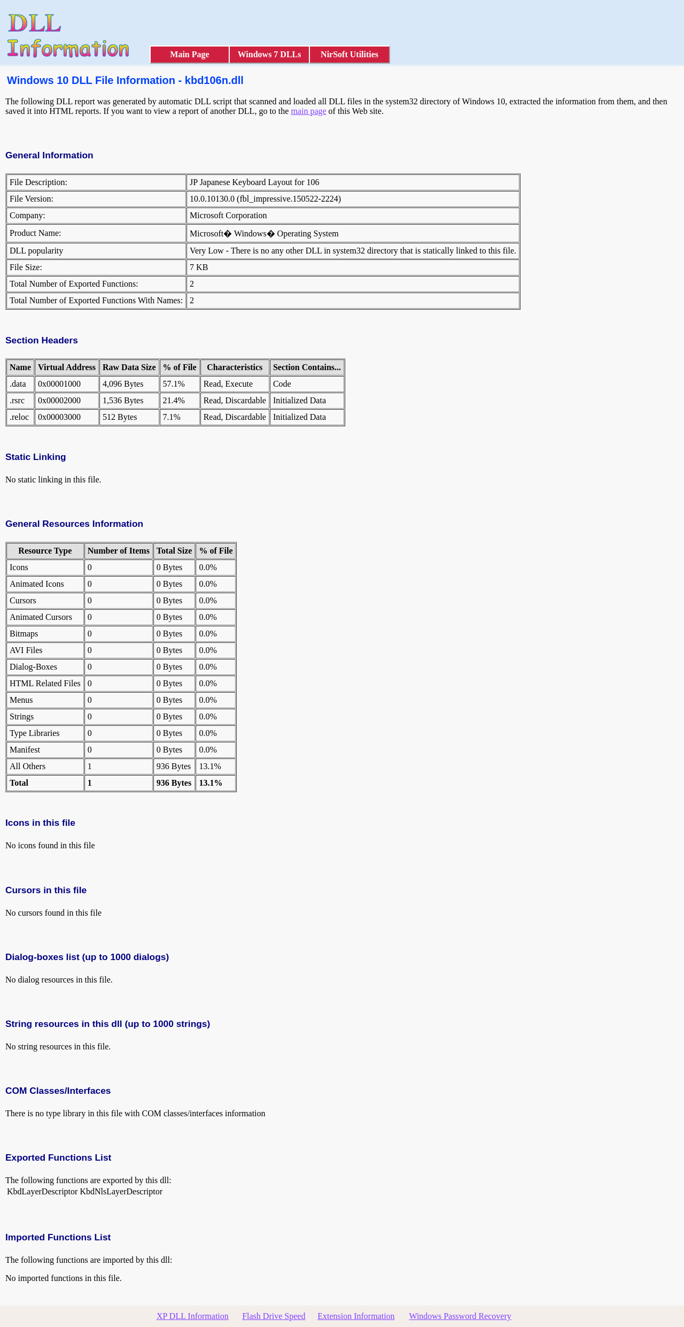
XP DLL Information (193, 1316)
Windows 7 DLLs (269, 54)
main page (308, 111)
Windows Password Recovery (460, 1316)
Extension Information (355, 1316)
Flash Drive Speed (273, 1316)
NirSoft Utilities (349, 54)
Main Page (189, 54)
